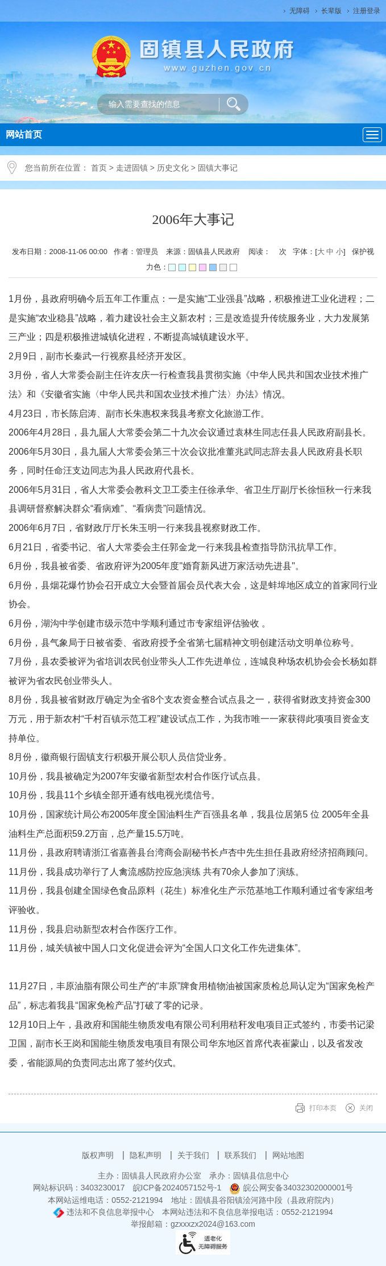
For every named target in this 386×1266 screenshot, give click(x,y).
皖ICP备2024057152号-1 (177, 1187)
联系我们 (242, 1155)
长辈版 (331, 11)
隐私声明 (147, 1155)
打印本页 (323, 1108)
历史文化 (173, 167)
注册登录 (366, 11)
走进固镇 (132, 167)
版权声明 (99, 1155)
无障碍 (299, 11)
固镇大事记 (218, 167)
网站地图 (288, 1155)
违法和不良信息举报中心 (103, 1212)
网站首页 (24, 134)
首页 (99, 167)
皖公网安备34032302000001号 (291, 1187)
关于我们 (194, 1155)
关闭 (366, 1108)
